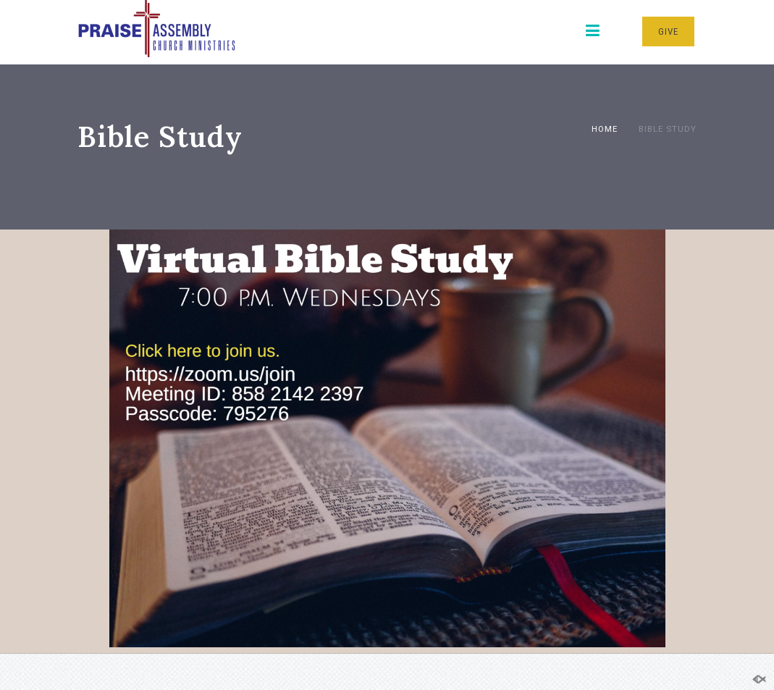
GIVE (668, 31)
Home (605, 129)
